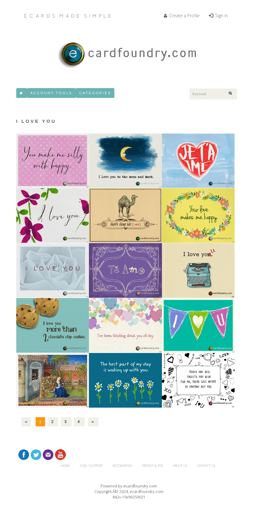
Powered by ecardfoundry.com (129, 486)
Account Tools (51, 93)
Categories (95, 93)
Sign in (218, 15)
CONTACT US (206, 466)
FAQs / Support (91, 466)
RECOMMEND (122, 466)
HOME (65, 466)
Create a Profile (182, 15)
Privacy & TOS (152, 466)
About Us (180, 466)
